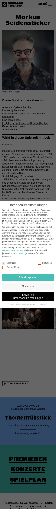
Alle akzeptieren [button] (28, 277)
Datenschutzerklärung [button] (29, 304)
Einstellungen (22, 253)
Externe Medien (11, 267)
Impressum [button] (42, 304)
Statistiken (45, 263)
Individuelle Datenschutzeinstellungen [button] (28, 296)
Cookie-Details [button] (15, 304)
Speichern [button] (28, 286)
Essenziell (9, 263)
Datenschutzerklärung (12, 250)
